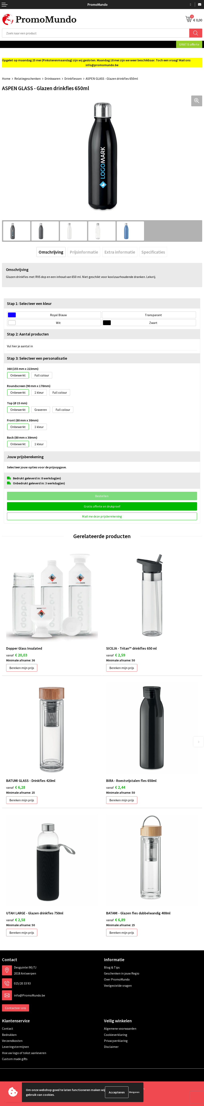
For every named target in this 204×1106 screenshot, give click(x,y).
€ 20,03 (16, 654)
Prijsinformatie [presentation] (84, 252)
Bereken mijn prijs (21, 668)
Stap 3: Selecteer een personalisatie (37, 358)
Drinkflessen (73, 79)
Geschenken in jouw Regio (121, 973)
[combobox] (95, 33)
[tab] (51, 252)
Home (6, 79)
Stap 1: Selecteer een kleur (29, 303)
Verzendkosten (12, 1041)
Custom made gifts (14, 1059)
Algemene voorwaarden (120, 1028)
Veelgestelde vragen (118, 986)
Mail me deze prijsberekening (102, 516)
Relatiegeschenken (27, 79)
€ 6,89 (115, 919)
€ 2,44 (115, 787)
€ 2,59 (115, 654)
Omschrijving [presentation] (51, 252)
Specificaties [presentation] (153, 252)
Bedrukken (9, 1035)
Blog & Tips (112, 967)
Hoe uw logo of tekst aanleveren (24, 1053)
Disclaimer (111, 1047)
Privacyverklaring (116, 1041)
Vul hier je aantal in (20, 346)
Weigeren (134, 1092)
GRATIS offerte (189, 44)
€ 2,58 (15, 919)
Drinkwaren (52, 79)
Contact (7, 1028)
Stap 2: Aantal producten (28, 334)
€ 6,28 (15, 787)
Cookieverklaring (115, 1035)
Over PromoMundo (117, 979)
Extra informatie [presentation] (119, 252)
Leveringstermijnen (15, 1047)
